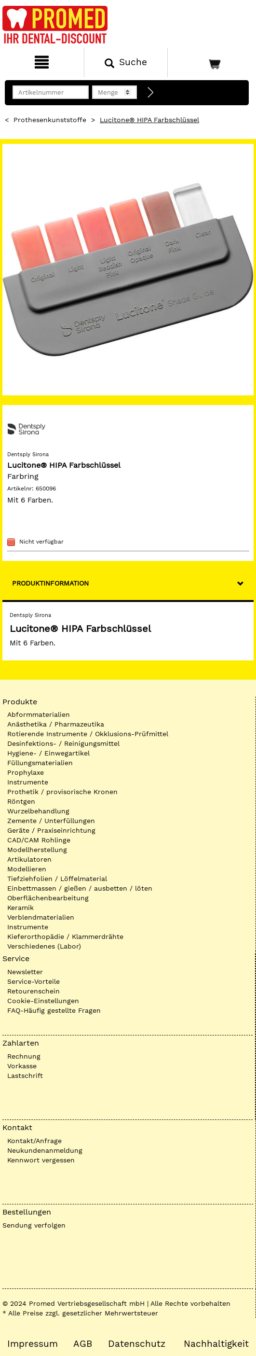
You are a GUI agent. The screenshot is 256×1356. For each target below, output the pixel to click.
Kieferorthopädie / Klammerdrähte (65, 936)
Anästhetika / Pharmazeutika (55, 724)
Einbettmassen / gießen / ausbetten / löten (79, 888)
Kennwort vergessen (41, 1160)
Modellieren (26, 869)
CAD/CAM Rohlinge (38, 840)
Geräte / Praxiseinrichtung (51, 830)
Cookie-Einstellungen (43, 1001)
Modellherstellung (37, 849)
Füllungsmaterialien (40, 763)
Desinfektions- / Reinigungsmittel (63, 743)
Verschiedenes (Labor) (44, 946)
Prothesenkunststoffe (49, 120)
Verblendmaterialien (40, 917)
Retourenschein (33, 991)
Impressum (32, 1344)
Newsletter (25, 972)
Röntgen (21, 801)
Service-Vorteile (33, 981)
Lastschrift (25, 1075)
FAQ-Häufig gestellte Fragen (54, 1010)
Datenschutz (136, 1344)
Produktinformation (50, 583)
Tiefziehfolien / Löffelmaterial (57, 878)
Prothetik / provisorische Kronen (62, 792)
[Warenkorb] (211, 62)
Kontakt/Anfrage (34, 1141)
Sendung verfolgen (34, 1225)
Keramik (20, 907)
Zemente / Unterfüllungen (51, 821)
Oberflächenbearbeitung (48, 898)
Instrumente (27, 782)
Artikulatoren (29, 859)
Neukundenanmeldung (44, 1150)
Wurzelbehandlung (38, 811)
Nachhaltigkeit (216, 1344)
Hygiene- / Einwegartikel (48, 753)
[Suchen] (126, 62)
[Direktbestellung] (151, 93)
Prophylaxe (25, 772)
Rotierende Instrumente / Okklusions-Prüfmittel (87, 734)
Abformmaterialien (38, 714)
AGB (82, 1344)
